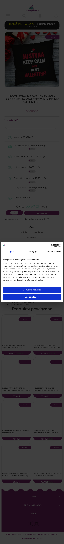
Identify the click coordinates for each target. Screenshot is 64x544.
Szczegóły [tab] (32, 252)
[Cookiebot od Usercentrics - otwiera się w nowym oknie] (51, 245)
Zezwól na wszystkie (32, 290)
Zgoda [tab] (11, 252)
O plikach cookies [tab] (53, 252)
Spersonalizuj (32, 297)
